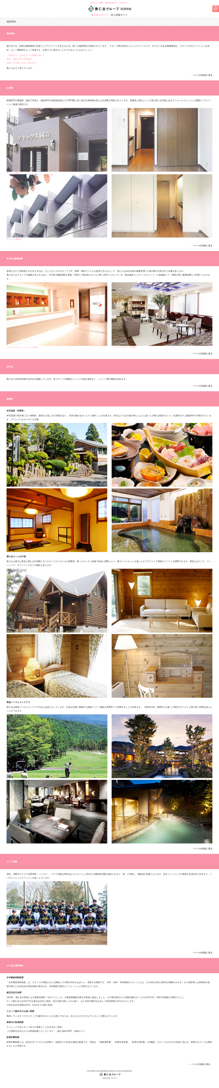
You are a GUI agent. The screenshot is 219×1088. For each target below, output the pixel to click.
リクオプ (114, 1078)
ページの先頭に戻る (202, 75)
